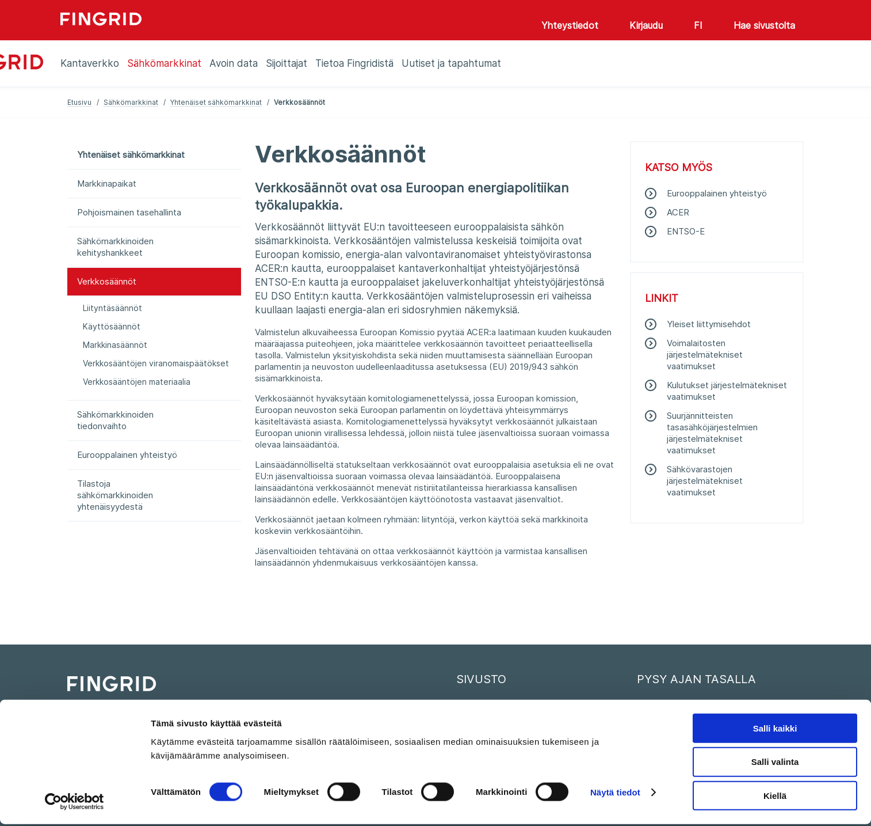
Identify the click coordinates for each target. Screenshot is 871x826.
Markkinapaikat (106, 183)
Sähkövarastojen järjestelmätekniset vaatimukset (705, 481)
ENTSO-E (686, 231)
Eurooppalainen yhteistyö (127, 454)
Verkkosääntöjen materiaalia (136, 382)
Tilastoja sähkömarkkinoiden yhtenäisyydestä (115, 495)
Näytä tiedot (615, 794)
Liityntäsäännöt (112, 308)
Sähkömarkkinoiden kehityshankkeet (115, 247)
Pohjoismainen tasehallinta (129, 212)
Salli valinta (775, 763)
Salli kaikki (775, 729)
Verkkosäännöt (106, 281)
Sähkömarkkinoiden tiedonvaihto (115, 420)
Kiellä (774, 797)
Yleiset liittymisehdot (709, 324)
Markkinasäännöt (115, 345)
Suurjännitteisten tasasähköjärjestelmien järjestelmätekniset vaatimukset (712, 433)
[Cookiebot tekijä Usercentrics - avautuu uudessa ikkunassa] (74, 803)
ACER (678, 212)
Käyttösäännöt (111, 326)
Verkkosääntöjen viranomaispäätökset (156, 363)
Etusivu (79, 102)
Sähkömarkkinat (131, 102)
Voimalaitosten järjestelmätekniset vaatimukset (705, 355)
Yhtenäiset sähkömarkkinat (216, 102)
